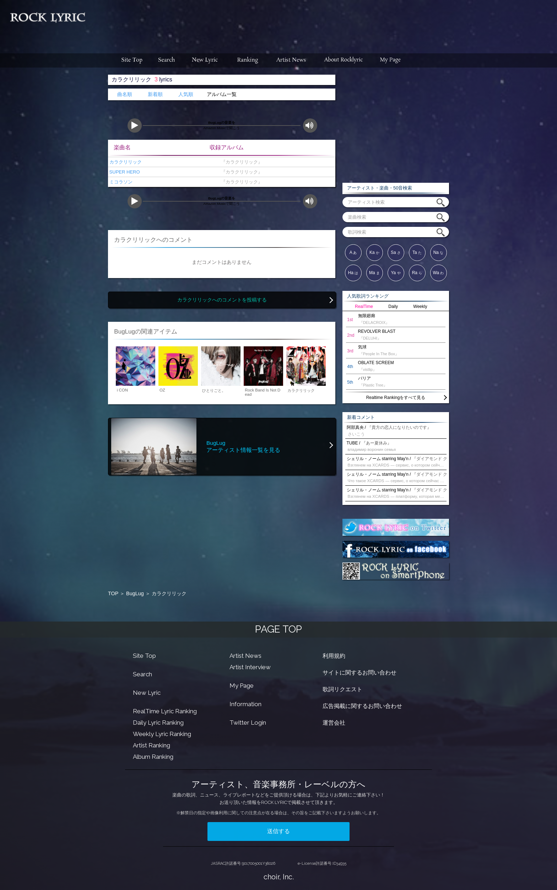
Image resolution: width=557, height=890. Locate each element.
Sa (396, 252)
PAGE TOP (278, 629)
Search (142, 674)
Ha (353, 272)
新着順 (155, 94)
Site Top (144, 655)
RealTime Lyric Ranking (165, 711)
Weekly (420, 306)
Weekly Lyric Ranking (162, 733)
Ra (417, 272)
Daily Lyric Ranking (158, 722)
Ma (374, 272)
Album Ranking (153, 756)
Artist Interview (250, 667)
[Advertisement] (324, 23)
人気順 (185, 94)
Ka (374, 252)
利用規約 (334, 655)
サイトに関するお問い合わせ (359, 672)
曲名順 (124, 94)
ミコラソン (120, 182)
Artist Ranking (151, 745)
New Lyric (147, 692)
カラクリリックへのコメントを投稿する (222, 300)
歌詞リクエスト (342, 689)
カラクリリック (125, 162)
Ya (395, 272)
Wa (438, 272)
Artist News (245, 655)
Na (438, 252)
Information (245, 704)
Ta (417, 252)
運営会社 (334, 722)
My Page (241, 685)
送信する (278, 831)
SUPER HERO (124, 172)
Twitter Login (247, 722)
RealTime (364, 306)
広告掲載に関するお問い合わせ (362, 706)
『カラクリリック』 (240, 162)
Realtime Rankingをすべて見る (396, 397)
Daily (393, 306)
